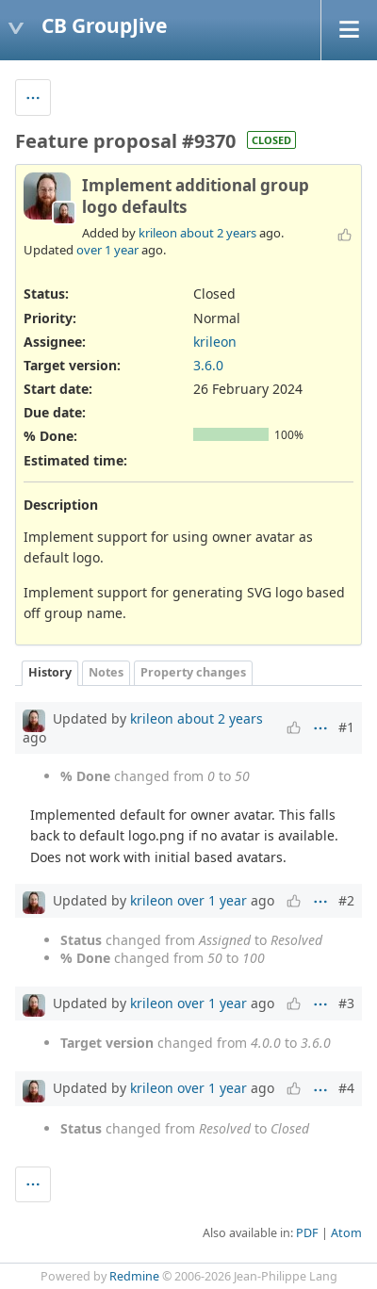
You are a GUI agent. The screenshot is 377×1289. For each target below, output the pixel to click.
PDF (307, 1233)
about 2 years (218, 232)
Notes (106, 672)
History (50, 672)
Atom (346, 1233)
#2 (346, 900)
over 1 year (107, 249)
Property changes (193, 672)
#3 (346, 1003)
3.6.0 (208, 365)
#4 (346, 1088)
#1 (346, 727)
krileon (158, 232)
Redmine (134, 1276)
